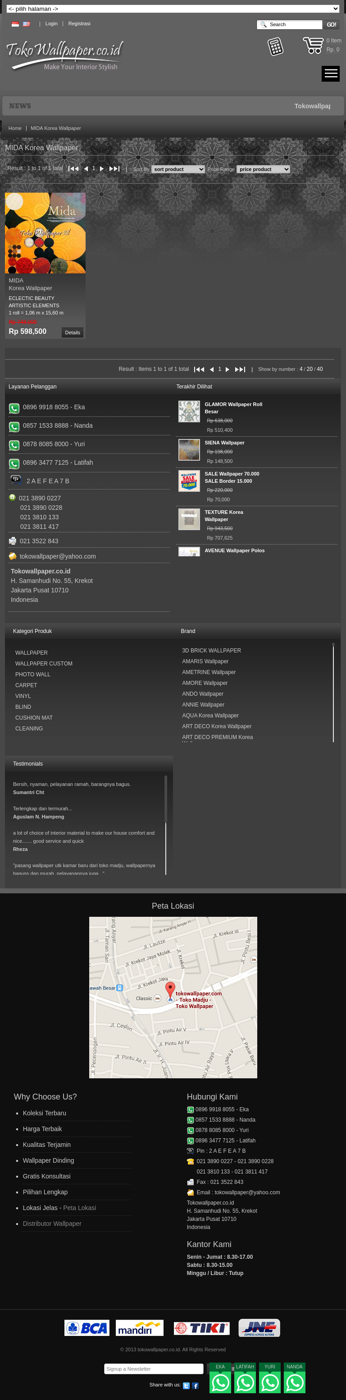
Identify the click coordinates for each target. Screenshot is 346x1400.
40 (320, 369)
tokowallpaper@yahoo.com (58, 556)
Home (15, 128)
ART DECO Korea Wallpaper (216, 726)
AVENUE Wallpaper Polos (234, 550)
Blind (23, 707)
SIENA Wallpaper (224, 442)
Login (52, 23)
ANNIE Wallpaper (203, 705)
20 (310, 369)
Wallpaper (31, 653)
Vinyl (23, 696)
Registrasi (79, 23)
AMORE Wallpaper (205, 683)
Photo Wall (32, 674)
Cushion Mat (34, 718)
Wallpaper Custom (44, 664)
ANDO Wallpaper (202, 694)
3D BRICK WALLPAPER (211, 650)
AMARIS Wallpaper (205, 661)
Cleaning (29, 728)
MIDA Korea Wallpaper (56, 128)
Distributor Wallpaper (52, 1223)
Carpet (26, 685)
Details (72, 332)
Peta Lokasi (79, 1207)
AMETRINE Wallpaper (209, 672)
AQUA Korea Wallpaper (210, 715)
